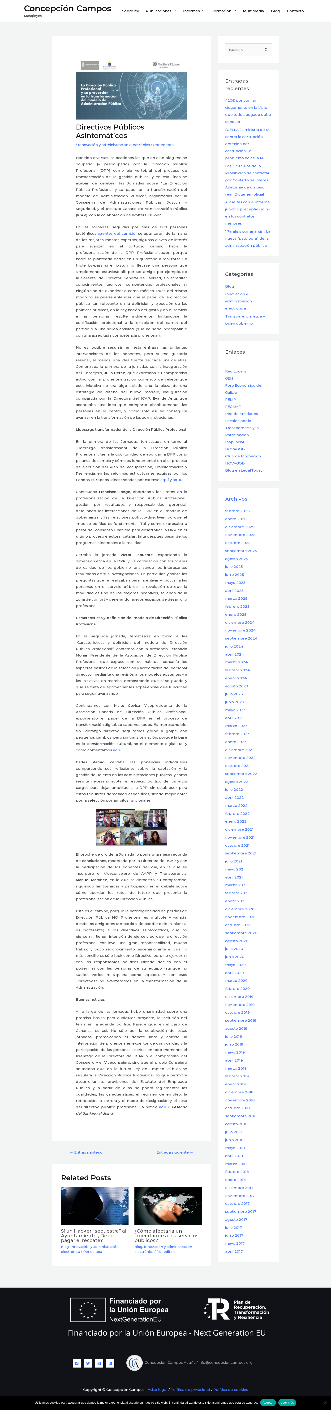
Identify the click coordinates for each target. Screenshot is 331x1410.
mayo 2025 (235, 582)
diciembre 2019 (239, 996)
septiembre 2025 (241, 550)
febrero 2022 (237, 813)
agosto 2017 (236, 1219)
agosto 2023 (236, 686)
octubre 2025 (237, 542)
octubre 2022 (238, 765)
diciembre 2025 (239, 527)
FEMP (230, 399)
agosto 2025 (236, 558)
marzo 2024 (236, 662)
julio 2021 (233, 861)
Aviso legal (157, 1389)
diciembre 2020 (239, 909)
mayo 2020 (235, 964)
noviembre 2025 (240, 534)
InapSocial (234, 442)
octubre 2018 (237, 1108)
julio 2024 (234, 646)
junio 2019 (234, 1044)
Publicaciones (159, 11)
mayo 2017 (235, 1243)
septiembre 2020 (241, 933)
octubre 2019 (237, 1012)
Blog (275, 11)
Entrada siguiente (174, 1152)
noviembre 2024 (240, 630)
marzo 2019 (236, 1068)
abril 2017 (234, 1251)
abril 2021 (234, 877)
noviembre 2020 (240, 917)
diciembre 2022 (239, 750)
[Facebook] (77, 1363)
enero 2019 (235, 1084)
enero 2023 (235, 742)
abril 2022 (234, 797)
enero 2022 (236, 821)
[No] (325, 1402)
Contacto (295, 11)
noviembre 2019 (240, 1004)
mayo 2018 (235, 1148)
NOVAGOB (235, 449)
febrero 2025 (237, 606)
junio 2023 (234, 702)
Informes (191, 11)
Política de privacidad (190, 1389)
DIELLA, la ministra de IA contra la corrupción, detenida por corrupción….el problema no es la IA (247, 143)
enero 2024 (236, 678)
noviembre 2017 (239, 1195)
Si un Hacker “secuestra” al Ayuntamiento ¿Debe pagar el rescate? (93, 1235)
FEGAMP (233, 406)
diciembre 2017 (239, 1187)
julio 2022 (234, 789)
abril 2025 (234, 590)
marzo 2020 (236, 980)
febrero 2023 (237, 734)
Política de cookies (230, 1389)
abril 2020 (234, 973)
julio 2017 (233, 1227)
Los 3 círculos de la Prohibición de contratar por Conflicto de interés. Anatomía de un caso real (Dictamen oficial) (247, 180)
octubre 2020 (238, 925)
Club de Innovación (243, 456)
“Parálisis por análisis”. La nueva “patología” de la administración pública (247, 238)
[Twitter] (88, 1363)
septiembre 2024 (241, 638)
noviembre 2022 (240, 757)
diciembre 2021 (239, 829)
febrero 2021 (237, 893)
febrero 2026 (237, 511)
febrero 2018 (237, 1171)
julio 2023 (234, 694)
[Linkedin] (110, 1363)
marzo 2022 (236, 805)
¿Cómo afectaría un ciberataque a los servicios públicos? (166, 1235)
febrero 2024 (237, 670)
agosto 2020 (236, 941)
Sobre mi (130, 11)
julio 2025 (234, 566)
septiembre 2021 (240, 853)
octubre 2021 (237, 845)
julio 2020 (234, 948)
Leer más (287, 1402)
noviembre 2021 (240, 837)
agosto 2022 (236, 781)
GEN (229, 378)
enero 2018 (235, 1179)
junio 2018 (234, 1140)
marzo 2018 (236, 1164)
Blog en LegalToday (243, 470)
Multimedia (253, 11)
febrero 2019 (237, 1076)
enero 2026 (236, 519)
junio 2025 (234, 574)
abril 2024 (234, 654)
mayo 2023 (235, 710)
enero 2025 (235, 614)
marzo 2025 (236, 598)
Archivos (236, 499)
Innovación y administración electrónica (114, 144)
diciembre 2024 (239, 622)
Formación (221, 11)
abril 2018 (234, 1156)
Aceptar (268, 1402)
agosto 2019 (236, 1028)
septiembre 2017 (240, 1211)
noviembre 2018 (240, 1100)
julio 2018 (233, 1132)
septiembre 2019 (240, 1020)
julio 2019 (233, 1036)
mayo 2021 (235, 869)
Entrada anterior (87, 1152)
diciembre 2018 (239, 1092)
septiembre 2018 (240, 1116)
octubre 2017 (237, 1203)
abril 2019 (234, 1060)
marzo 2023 (236, 726)
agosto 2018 (236, 1124)
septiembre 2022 (241, 773)
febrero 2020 (237, 988)
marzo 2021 (236, 885)
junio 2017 (234, 1235)
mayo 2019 (235, 1052)
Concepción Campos (67, 8)
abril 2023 (234, 718)
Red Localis (235, 371)
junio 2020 (234, 956)
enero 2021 (235, 901)
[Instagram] (99, 1363)
